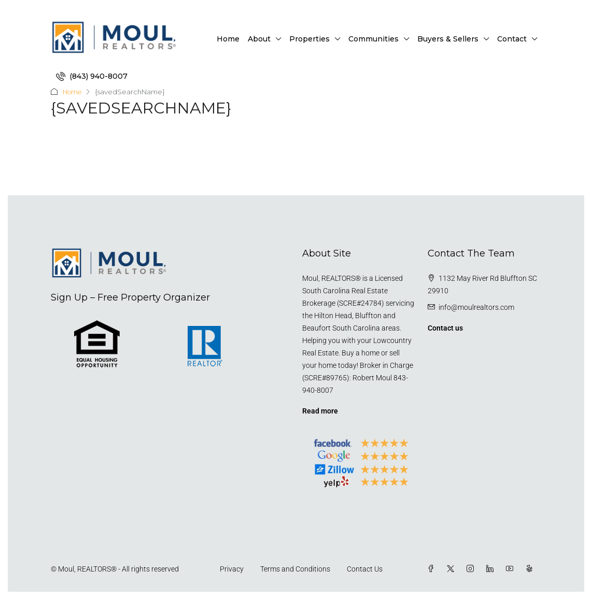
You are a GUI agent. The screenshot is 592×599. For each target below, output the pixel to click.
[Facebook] (433, 568)
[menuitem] (92, 76)
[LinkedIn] (492, 568)
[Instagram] (472, 568)
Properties (309, 39)
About (259, 39)
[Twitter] (452, 568)
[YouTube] (511, 568)
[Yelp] (531, 568)
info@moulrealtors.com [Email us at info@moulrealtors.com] (476, 307)
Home (228, 39)
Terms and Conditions (295, 568)
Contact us (445, 327)
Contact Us (365, 568)
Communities (373, 39)
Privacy (232, 568)
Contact (512, 39)
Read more (320, 410)
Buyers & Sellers (447, 39)
